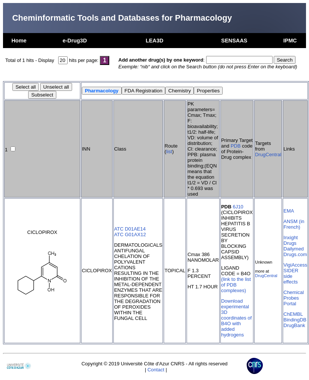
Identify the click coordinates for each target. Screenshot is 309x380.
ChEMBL (293, 314)
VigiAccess (295, 265)
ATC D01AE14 (130, 229)
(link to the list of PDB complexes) (236, 284)
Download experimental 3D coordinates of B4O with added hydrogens (236, 318)
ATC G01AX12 (130, 234)
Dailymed (293, 249)
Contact (156, 369)
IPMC (290, 41)
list (169, 151)
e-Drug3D (75, 41)
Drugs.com (295, 254)
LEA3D (154, 41)
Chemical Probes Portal (293, 298)
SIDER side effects (290, 276)
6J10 (238, 207)
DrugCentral (268, 154)
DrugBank (294, 325)
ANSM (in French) (293, 224)
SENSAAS (234, 41)
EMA (288, 211)
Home (18, 41)
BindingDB (294, 320)
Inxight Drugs (290, 240)
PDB (236, 146)
